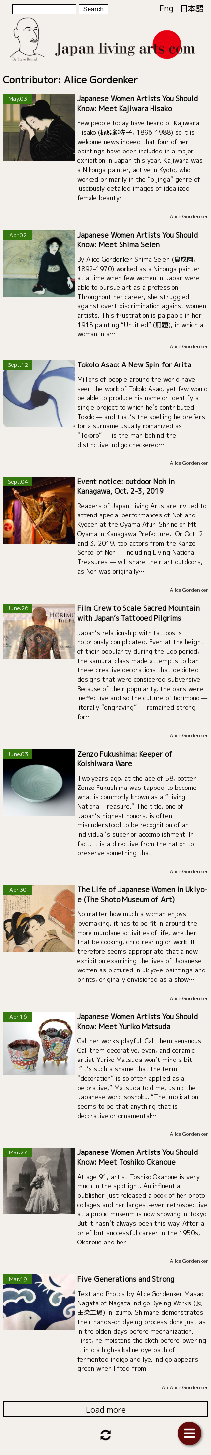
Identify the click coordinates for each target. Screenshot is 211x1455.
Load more (106, 1409)
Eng (166, 8)
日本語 (192, 8)
